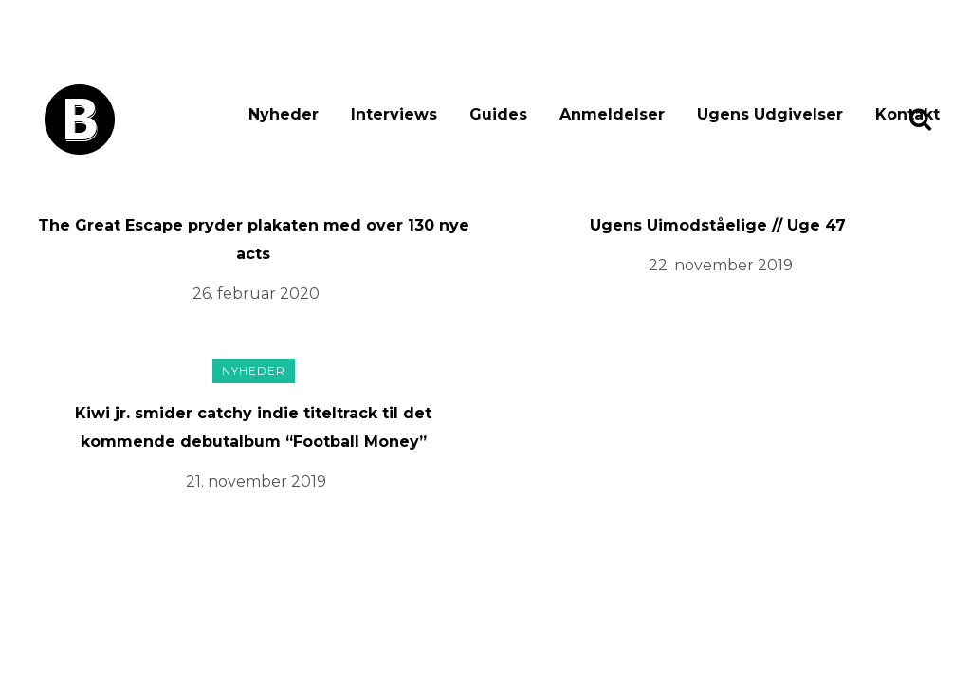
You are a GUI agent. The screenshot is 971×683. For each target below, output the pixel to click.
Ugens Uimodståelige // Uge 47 (718, 225)
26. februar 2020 (256, 294)
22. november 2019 (721, 265)
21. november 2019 (256, 481)
